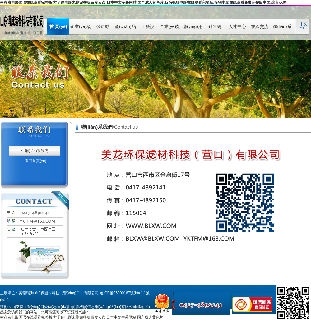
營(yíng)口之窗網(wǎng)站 (96, 313)
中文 (303, 24)
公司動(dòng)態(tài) (103, 29)
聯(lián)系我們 (282, 29)
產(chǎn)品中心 (125, 29)
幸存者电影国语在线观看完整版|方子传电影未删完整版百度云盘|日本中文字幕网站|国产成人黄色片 (81, 317)
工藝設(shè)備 (148, 29)
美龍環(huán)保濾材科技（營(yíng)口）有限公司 (59, 293)
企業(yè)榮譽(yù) (170, 29)
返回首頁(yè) (35, 161)
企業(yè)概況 (80, 29)
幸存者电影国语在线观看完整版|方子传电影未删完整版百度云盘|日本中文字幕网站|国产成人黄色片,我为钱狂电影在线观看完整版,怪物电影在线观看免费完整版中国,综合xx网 (143, 2)
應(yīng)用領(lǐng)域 (192, 29)
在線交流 (259, 26)
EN (302, 28)
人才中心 (237, 26)
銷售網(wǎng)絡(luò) (215, 29)
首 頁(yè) (58, 26)
